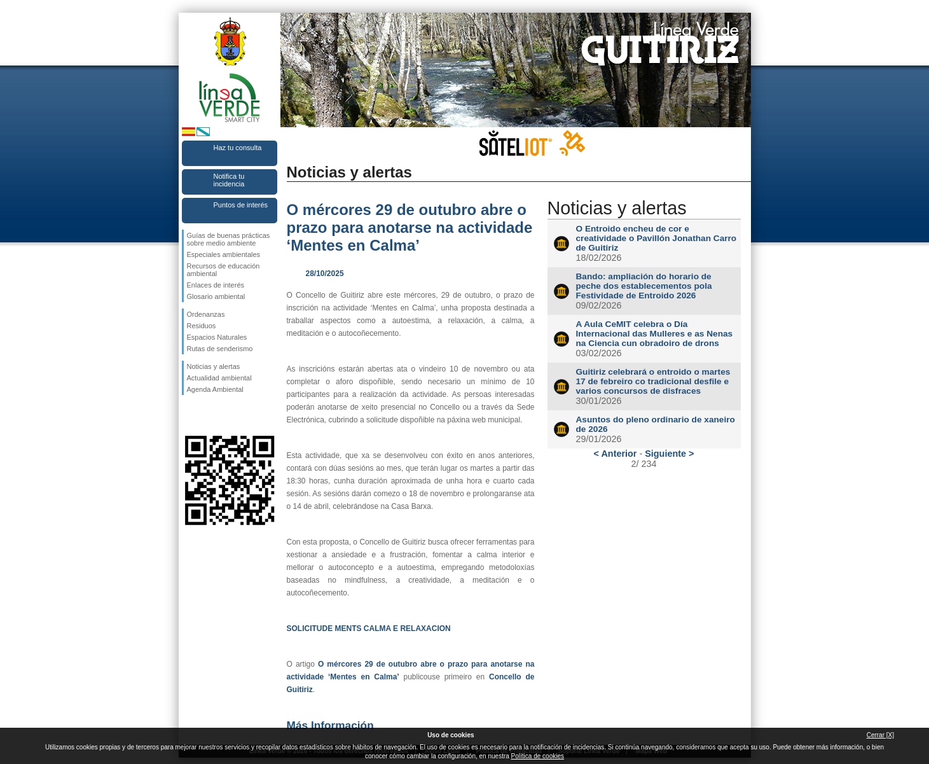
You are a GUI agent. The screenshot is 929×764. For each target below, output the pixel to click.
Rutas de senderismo (220, 348)
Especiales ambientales (224, 254)
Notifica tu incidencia (229, 180)
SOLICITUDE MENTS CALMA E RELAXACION (369, 628)
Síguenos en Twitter (210, 415)
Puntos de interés (241, 205)
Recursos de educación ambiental (223, 269)
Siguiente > (669, 453)
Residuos (201, 326)
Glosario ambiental (216, 296)
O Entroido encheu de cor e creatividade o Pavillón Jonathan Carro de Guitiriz (656, 238)
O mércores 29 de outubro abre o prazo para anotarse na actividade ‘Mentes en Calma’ (410, 227)
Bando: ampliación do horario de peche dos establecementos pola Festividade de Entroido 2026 (644, 286)
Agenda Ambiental (215, 389)
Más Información (330, 725)
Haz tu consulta (238, 147)
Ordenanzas (206, 314)
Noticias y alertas (213, 366)
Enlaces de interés (216, 285)
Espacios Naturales (217, 337)
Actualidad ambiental (219, 378)
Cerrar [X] (880, 735)
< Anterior (615, 453)
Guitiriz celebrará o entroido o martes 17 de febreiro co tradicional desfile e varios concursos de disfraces (653, 381)
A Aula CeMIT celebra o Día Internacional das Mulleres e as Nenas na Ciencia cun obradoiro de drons (654, 333)
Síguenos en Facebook (189, 415)
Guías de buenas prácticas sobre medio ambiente (228, 239)
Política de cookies (537, 756)
